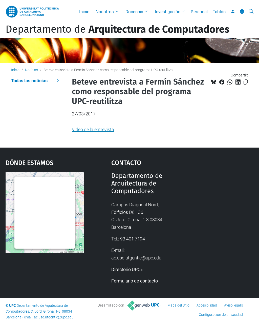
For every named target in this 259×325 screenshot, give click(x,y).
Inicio (84, 11)
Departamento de (117, 29)
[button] (118, 11)
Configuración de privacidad (221, 315)
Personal (199, 11)
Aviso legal (232, 305)
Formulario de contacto (134, 280)
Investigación (167, 11)
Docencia (134, 11)
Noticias (31, 70)
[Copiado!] (246, 82)
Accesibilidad (207, 305)
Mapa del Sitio (178, 305)
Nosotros (105, 11)
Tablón (219, 11)
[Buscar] (251, 11)
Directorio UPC (126, 269)
